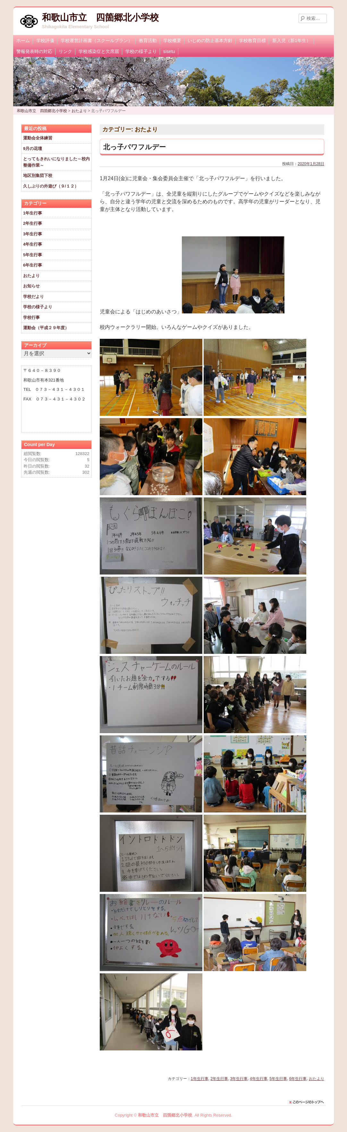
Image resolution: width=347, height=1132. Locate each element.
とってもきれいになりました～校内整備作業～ (56, 162)
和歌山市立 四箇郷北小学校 (100, 17)
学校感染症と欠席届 (99, 51)
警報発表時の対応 (34, 51)
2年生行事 (219, 1078)
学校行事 (31, 317)
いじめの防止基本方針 (210, 40)
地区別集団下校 (37, 175)
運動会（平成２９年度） (46, 327)
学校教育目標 (252, 40)
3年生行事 (239, 1078)
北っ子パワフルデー (134, 147)
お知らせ (31, 286)
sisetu (169, 51)
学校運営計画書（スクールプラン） (96, 40)
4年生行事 (258, 1078)
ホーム (23, 40)
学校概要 (172, 40)
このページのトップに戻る (308, 1102)
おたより (316, 1078)
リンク (65, 51)
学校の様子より (141, 51)
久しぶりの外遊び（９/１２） (51, 186)
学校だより (33, 296)
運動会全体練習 (37, 138)
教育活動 (148, 40)
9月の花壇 (32, 148)
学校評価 (45, 40)
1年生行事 (199, 1078)
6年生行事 (298, 1078)
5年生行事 (278, 1078)
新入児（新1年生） (291, 40)
